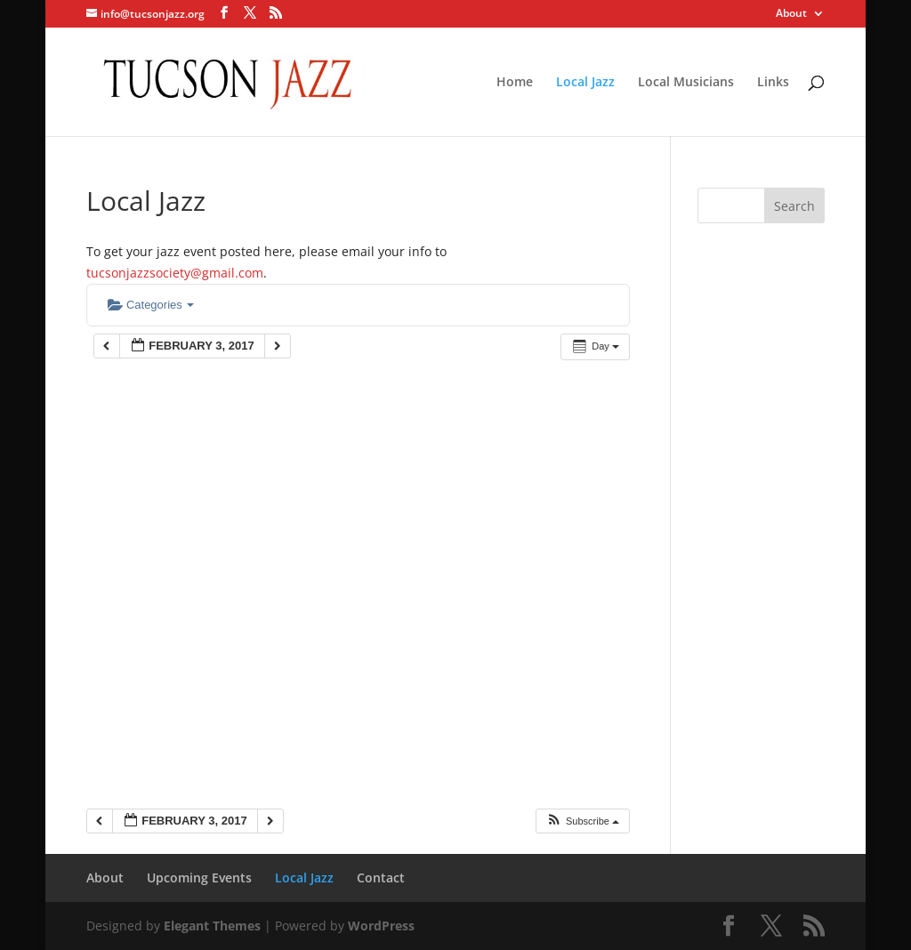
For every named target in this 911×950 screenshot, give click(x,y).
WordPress (381, 925)
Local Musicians (686, 83)
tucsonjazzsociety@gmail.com (174, 272)
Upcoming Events (199, 877)
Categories (151, 304)
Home (514, 83)
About (791, 14)
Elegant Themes (212, 925)
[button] (582, 821)
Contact (381, 877)
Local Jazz (585, 83)
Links (773, 83)
